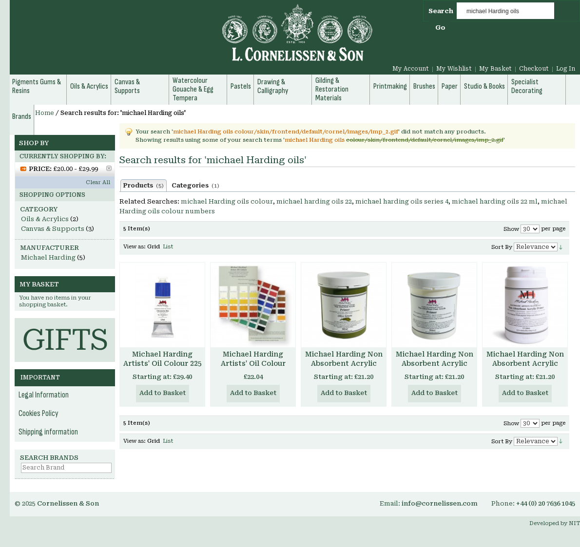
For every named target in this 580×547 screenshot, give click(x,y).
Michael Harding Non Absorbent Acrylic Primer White (525, 363)
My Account (410, 68)
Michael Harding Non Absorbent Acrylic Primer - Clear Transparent (434, 368)
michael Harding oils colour (227, 201)
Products (143, 185)
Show (511, 229)
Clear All (98, 182)
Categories (195, 185)
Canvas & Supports (52, 228)
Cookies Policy (38, 413)
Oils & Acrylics (45, 219)
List (168, 247)
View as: (134, 247)
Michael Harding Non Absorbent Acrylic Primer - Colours (344, 363)
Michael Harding (48, 257)
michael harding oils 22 (314, 201)
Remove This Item (109, 168)
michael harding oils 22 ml (495, 201)
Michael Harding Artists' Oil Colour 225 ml (162, 363)
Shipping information (48, 432)
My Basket (495, 68)
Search (440, 11)
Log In (565, 68)
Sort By (501, 247)
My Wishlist (454, 68)
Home (44, 113)
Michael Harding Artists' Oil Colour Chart (253, 363)
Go (440, 27)
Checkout (534, 68)
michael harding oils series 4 (401, 201)
